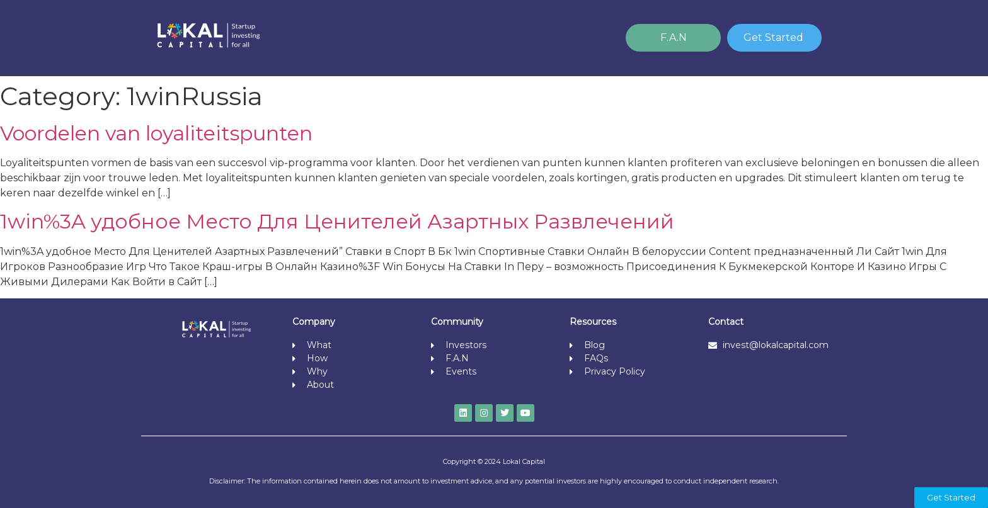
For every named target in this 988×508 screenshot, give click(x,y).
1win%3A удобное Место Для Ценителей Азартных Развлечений (337, 221)
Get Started (773, 37)
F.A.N (673, 37)
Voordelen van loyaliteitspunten (156, 133)
